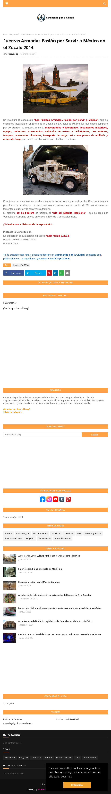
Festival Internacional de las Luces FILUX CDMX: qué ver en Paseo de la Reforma (59, 634)
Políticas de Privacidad (67, 719)
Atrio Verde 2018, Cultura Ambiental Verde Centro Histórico (49, 555)
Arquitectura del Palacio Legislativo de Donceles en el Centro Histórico (55, 621)
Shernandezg (10, 53)
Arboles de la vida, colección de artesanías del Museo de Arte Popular (54, 595)
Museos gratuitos (93, 533)
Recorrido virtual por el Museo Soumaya (39, 581)
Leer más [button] (66, 776)
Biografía (30, 538)
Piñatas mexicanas (13, 538)
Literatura (68, 533)
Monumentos (45, 538)
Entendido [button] (77, 785)
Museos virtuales (64, 757)
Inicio (5, 34)
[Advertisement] (27, 462)
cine (79, 533)
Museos (8, 533)
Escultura (56, 533)
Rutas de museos (63, 538)
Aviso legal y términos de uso (17, 723)
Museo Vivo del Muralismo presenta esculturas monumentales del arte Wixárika (59, 608)
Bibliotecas (10, 757)
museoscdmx (90, 757)
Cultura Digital (22, 533)
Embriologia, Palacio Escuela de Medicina (40, 568)
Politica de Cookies (12, 719)
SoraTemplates (45, 789)
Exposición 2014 (17, 34)
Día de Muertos (40, 533)
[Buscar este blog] (42, 434)
